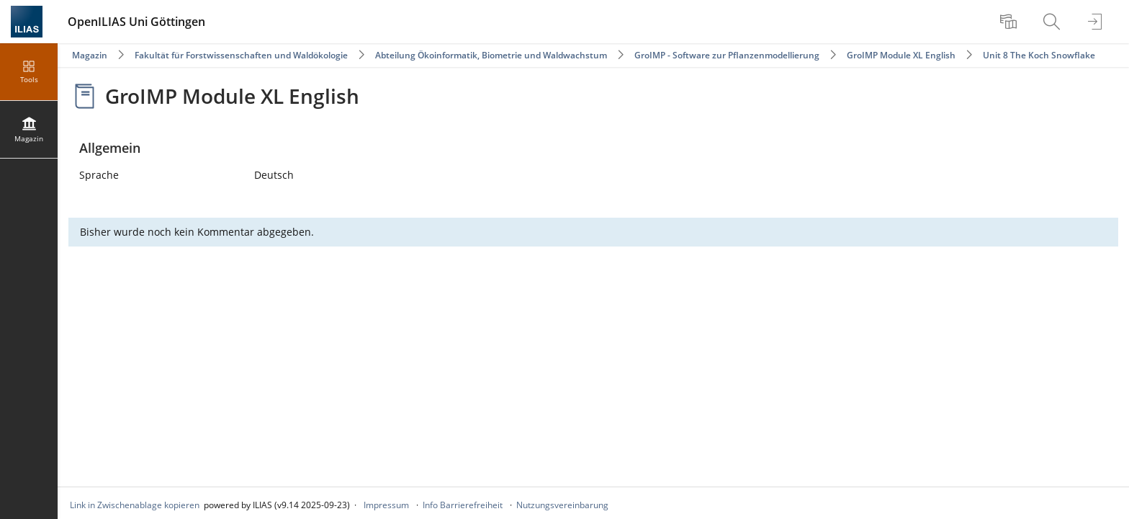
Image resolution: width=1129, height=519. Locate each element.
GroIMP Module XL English (901, 55)
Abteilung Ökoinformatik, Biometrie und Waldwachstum (491, 55)
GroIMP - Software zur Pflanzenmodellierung (726, 55)
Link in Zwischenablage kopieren (134, 505)
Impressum (386, 505)
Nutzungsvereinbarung (562, 505)
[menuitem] (1010, 21)
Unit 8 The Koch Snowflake (1039, 55)
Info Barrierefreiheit (463, 505)
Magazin (89, 55)
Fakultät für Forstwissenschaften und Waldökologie (241, 55)
